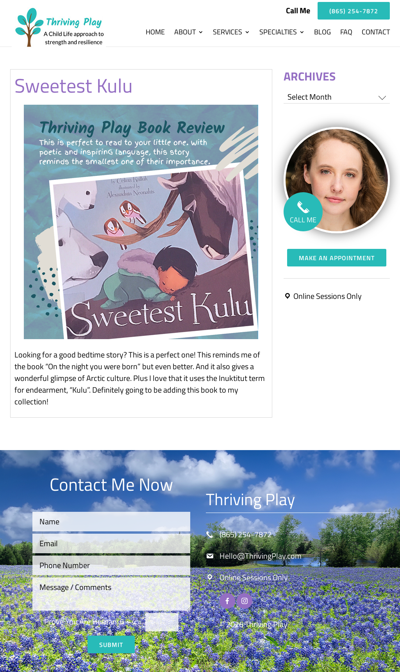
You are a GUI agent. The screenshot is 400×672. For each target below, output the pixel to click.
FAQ (346, 33)
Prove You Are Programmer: (81, 622)
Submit (111, 644)
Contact (376, 33)
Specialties (278, 33)
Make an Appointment (337, 258)
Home (155, 33)
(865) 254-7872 (353, 11)
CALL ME (303, 214)
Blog (322, 33)
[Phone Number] (111, 565)
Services (227, 33)
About (185, 33)
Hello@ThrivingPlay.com (261, 556)
